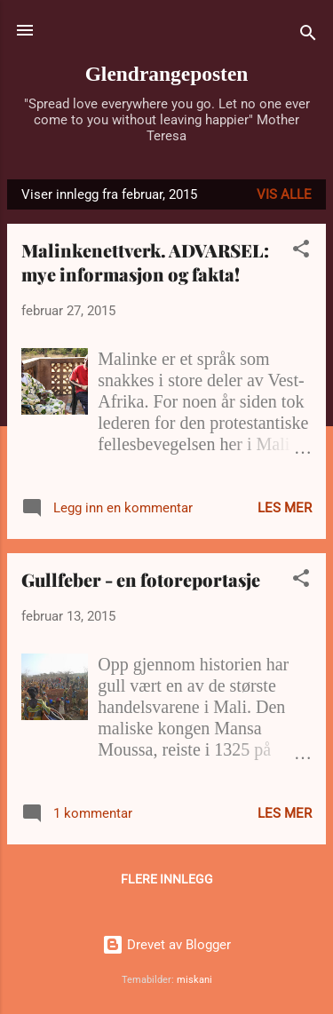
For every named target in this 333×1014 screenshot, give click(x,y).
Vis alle (284, 194)
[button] (301, 251)
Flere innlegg (167, 879)
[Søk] (308, 36)
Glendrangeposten (167, 73)
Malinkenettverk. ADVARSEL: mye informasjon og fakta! (145, 262)
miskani (194, 980)
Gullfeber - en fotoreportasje (140, 579)
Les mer (285, 508)
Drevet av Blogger (166, 945)
